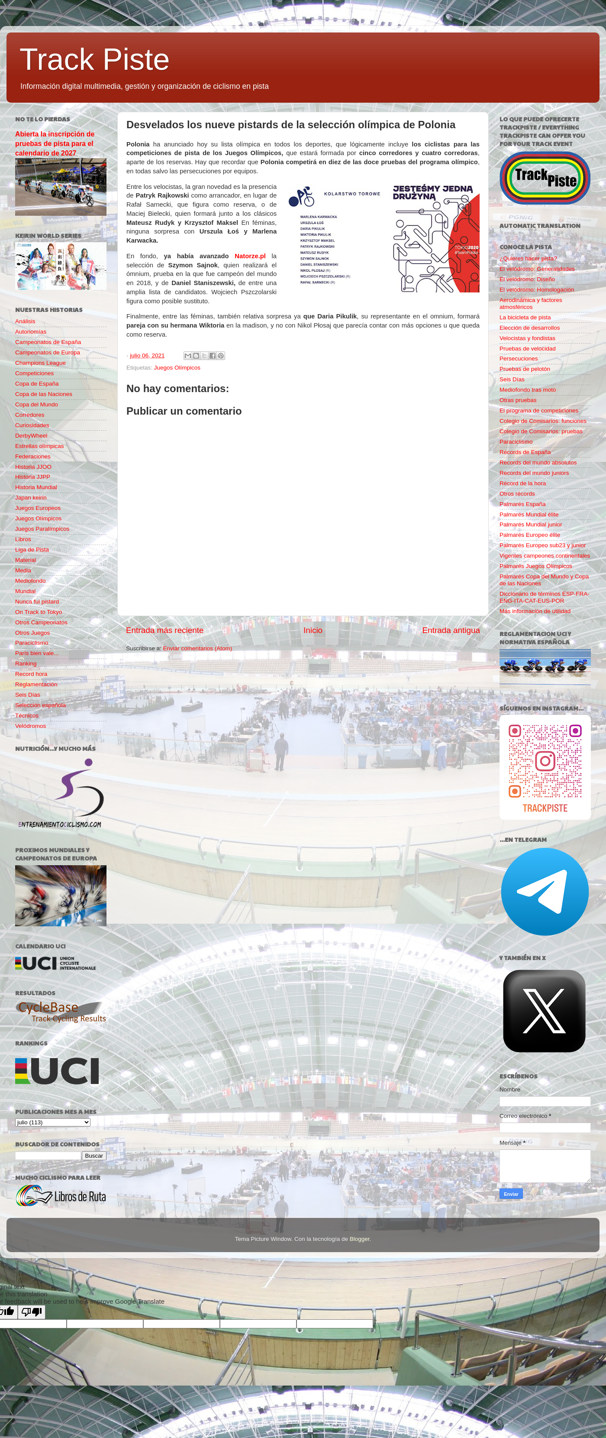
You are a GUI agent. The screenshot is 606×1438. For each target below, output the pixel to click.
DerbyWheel (31, 435)
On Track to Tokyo (38, 612)
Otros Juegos (32, 633)
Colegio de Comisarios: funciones (543, 421)
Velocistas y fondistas (527, 338)
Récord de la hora (523, 483)
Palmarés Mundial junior (531, 524)
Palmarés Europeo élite (530, 535)
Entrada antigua (451, 630)
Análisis (25, 321)
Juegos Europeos (38, 508)
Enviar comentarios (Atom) (197, 648)
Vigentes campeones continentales (545, 555)
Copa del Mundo (36, 404)
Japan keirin (31, 497)
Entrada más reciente (165, 630)
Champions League (40, 363)
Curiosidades (32, 425)
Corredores (30, 415)
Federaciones (33, 456)
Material (25, 560)
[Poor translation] (31, 1312)
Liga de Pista (32, 549)
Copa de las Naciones (43, 394)
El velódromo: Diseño (527, 279)
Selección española (40, 705)
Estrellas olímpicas (39, 446)
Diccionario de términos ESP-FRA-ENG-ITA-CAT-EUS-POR (545, 597)
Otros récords (517, 493)
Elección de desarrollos (530, 328)
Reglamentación (36, 684)
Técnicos (27, 715)
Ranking (26, 663)
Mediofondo (30, 581)
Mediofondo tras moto (528, 389)
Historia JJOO (33, 467)
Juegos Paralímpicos (42, 529)
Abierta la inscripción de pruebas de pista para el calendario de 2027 (54, 143)
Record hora (31, 674)
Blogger (360, 1239)
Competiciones (34, 373)
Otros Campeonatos (41, 622)
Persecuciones (519, 358)
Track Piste (94, 59)
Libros (23, 539)
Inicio (312, 630)
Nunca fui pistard (37, 601)
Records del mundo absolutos (538, 462)
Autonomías (30, 331)
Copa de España (37, 383)
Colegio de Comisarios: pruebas (541, 431)
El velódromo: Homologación (537, 289)
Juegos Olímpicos (177, 367)
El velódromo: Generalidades (537, 269)
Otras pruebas (518, 400)
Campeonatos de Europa (47, 352)
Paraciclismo (31, 642)
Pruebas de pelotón (525, 369)
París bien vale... (37, 653)
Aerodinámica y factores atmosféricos (531, 303)
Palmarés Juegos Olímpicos (536, 566)
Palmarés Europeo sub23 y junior (543, 545)
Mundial (25, 591)
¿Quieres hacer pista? (528, 258)
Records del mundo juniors (534, 473)
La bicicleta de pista (525, 317)
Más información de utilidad (535, 611)
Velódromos (30, 726)
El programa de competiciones (539, 410)
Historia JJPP (32, 477)
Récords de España (525, 452)
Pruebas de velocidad (528, 348)
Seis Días (27, 694)
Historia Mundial (36, 487)
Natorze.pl (250, 256)
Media (23, 570)
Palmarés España (523, 504)
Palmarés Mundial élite (529, 514)
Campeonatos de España (48, 342)
